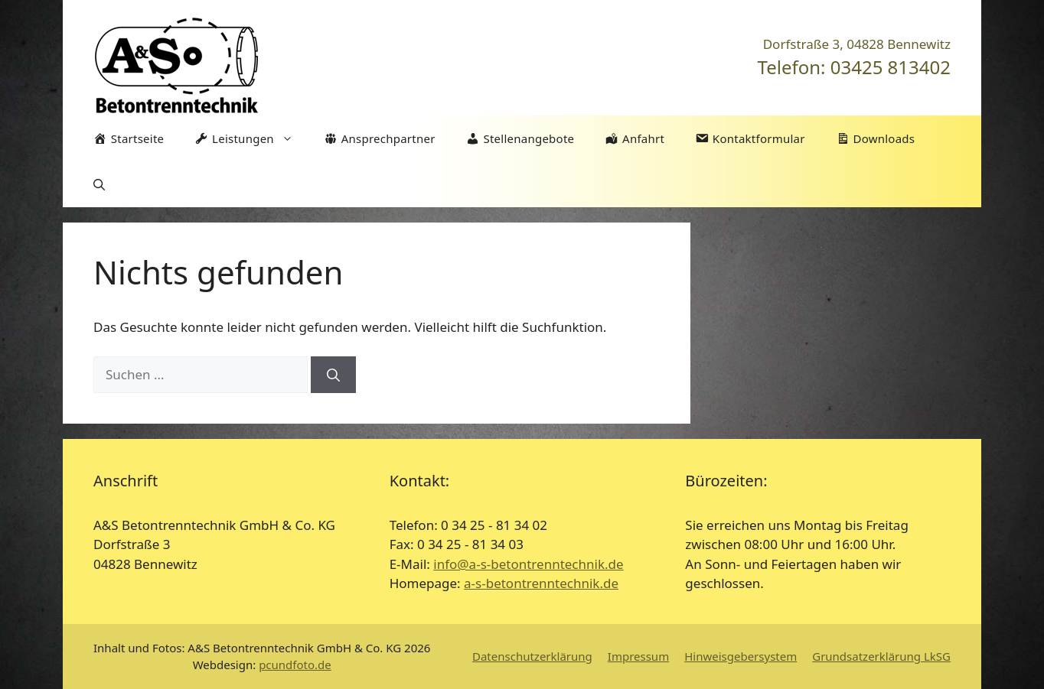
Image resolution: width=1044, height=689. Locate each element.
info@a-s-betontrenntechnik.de (528, 564)
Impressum (638, 656)
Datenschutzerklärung (532, 656)
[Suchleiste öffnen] (99, 184)
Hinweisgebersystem (740, 656)
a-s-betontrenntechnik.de (541, 583)
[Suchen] (333, 374)
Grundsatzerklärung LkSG (881, 656)
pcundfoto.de (295, 664)
